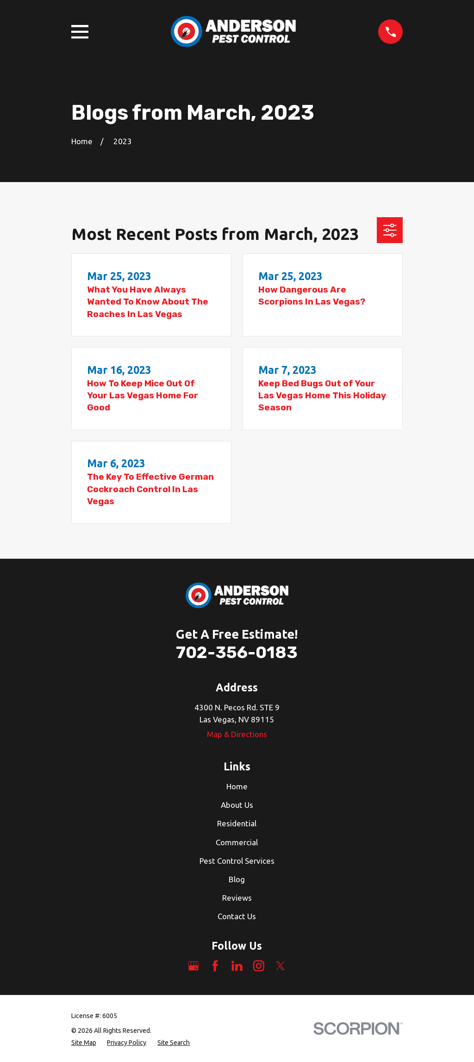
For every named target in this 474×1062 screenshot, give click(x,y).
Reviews (237, 897)
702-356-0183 (237, 652)
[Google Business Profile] (193, 965)
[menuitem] (83, 1043)
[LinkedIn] (237, 965)
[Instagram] (258, 965)
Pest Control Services (237, 860)
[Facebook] (215, 965)
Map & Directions (237, 734)
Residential (236, 823)
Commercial (237, 842)
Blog (237, 879)
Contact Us (237, 916)
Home (237, 786)
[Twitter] (280, 965)
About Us (237, 804)
